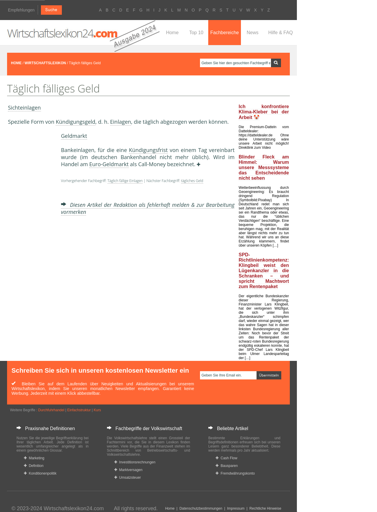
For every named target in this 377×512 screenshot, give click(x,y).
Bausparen (227, 466)
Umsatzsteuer (127, 477)
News (252, 32)
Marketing (34, 458)
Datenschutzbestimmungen (200, 508)
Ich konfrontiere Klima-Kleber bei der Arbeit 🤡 (264, 112)
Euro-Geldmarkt (109, 164)
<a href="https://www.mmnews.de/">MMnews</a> (31, 223)
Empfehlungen (21, 10)
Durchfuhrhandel (51, 410)
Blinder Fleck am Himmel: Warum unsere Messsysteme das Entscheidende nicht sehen (264, 167)
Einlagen (120, 121)
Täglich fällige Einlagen (125, 180)
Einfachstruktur (79, 410)
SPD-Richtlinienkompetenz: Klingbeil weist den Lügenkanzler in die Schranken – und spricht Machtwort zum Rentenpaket (264, 270)
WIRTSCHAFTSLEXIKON (45, 63)
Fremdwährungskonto (235, 473)
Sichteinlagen (24, 107)
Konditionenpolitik (40, 473)
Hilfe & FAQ (280, 32)
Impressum (235, 508)
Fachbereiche (224, 32)
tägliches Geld (192, 180)
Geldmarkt (74, 135)
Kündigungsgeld (75, 121)
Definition (34, 466)
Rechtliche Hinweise (265, 508)
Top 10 (196, 32)
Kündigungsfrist (148, 149)
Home (172, 32)
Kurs (97, 410)
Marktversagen (128, 470)
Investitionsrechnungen (135, 462)
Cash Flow (226, 458)
